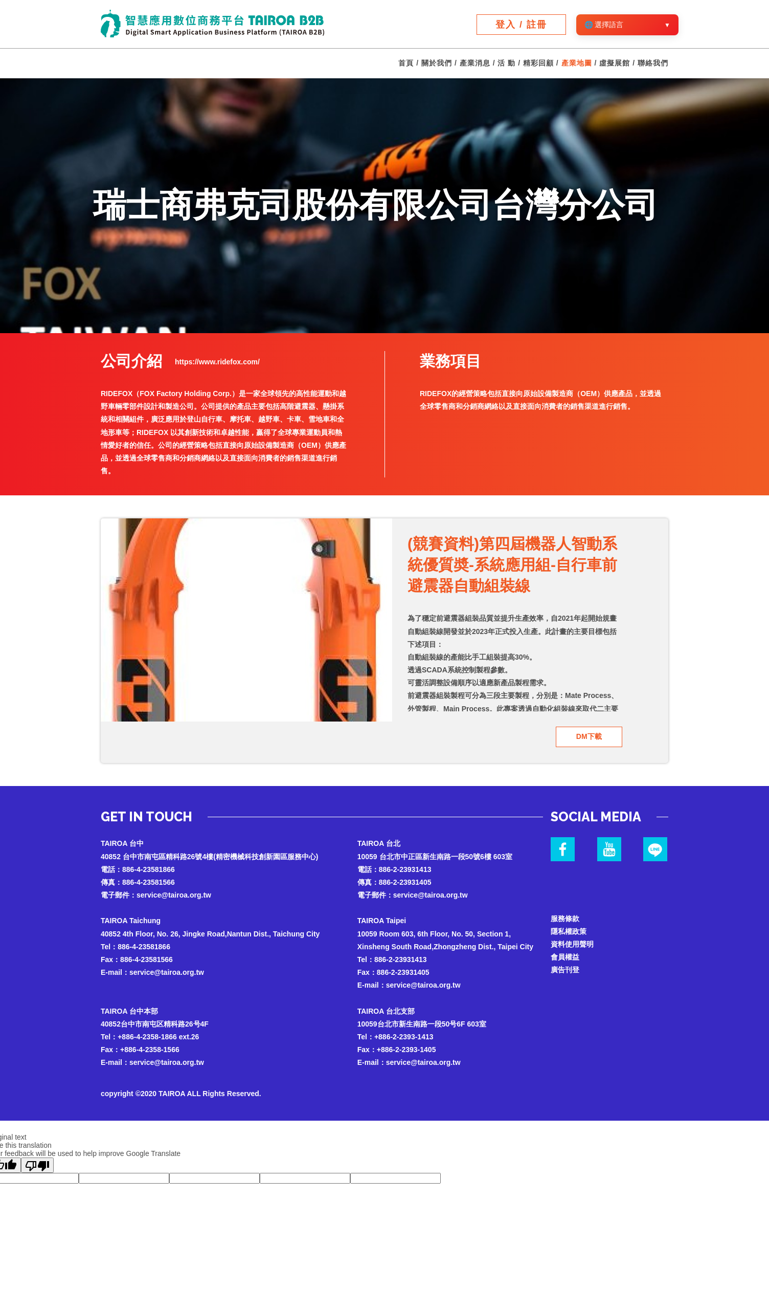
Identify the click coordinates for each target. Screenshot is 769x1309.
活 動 (506, 63)
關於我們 (436, 63)
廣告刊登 (565, 970)
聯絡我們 (653, 63)
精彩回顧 (538, 63)
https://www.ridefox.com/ (217, 362)
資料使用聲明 (572, 944)
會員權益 (565, 957)
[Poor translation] (37, 1164)
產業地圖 (576, 63)
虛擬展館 (614, 63)
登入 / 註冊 (521, 24)
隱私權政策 (568, 931)
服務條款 (565, 918)
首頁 (406, 63)
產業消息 (475, 63)
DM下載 (589, 736)
